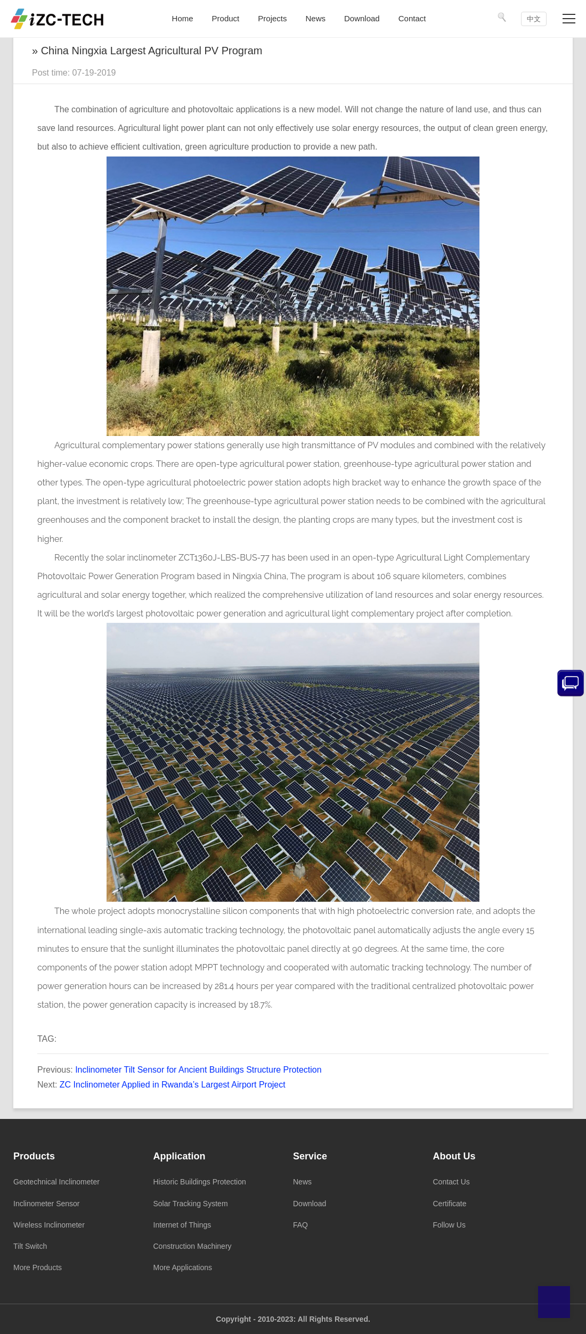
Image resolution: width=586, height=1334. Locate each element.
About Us (454, 1156)
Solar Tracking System (190, 1203)
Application (179, 1156)
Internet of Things (182, 1225)
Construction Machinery (192, 1246)
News (302, 1181)
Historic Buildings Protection (199, 1181)
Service (310, 1156)
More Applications (183, 1267)
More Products (37, 1267)
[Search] (502, 17)
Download (309, 1203)
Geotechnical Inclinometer (56, 1181)
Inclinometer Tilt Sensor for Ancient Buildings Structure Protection (198, 1069)
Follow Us (449, 1225)
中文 (534, 19)
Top (554, 1302)
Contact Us (451, 1181)
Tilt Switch (30, 1246)
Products (34, 1156)
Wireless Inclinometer (49, 1225)
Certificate (450, 1203)
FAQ (300, 1225)
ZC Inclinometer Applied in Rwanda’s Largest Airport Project (173, 1084)
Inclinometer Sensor (46, 1203)
